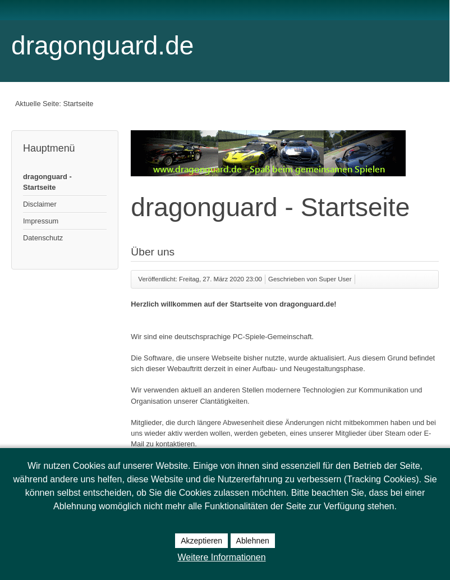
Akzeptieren (201, 540)
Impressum (40, 221)
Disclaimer (40, 204)
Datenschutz (43, 238)
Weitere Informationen (221, 557)
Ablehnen (252, 540)
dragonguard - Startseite (47, 181)
